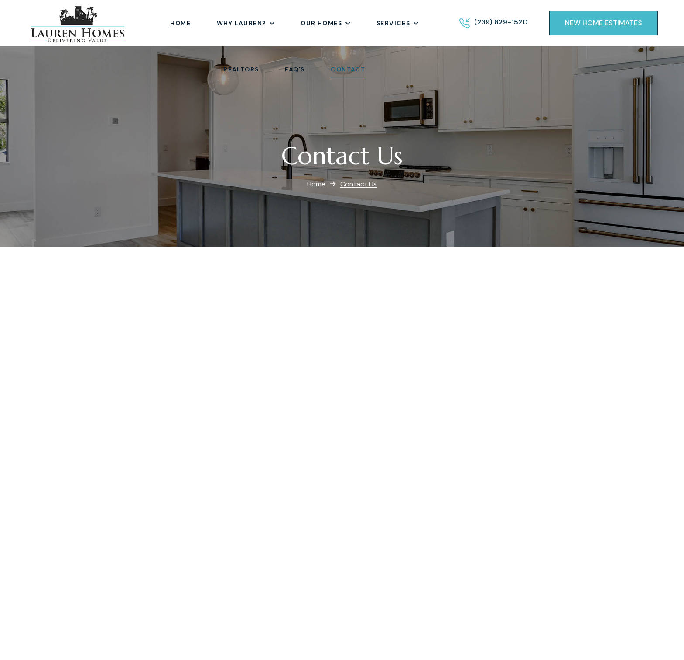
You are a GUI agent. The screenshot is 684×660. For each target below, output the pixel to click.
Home (316, 184)
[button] (603, 23)
